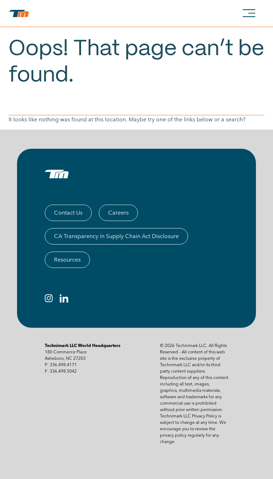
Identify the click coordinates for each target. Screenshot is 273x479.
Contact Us (68, 212)
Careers (118, 212)
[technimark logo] (20, 13)
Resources (67, 259)
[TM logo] (57, 174)
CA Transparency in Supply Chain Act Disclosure (116, 236)
